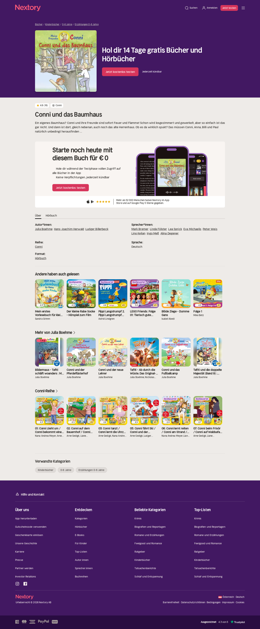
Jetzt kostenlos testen (120, 72)
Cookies (240, 602)
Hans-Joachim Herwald (69, 229)
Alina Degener (170, 233)
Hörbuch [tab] (51, 215)
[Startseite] (98, 8)
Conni (39, 246)
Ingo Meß (153, 233)
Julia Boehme (44, 229)
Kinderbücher (52, 24)
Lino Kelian (138, 233)
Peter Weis (210, 229)
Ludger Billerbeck (96, 229)
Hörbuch (40, 258)
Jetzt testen (229, 8)
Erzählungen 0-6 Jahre (87, 24)
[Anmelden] (210, 8)
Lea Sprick (175, 229)
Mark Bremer (140, 229)
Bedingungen (213, 602)
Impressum (228, 602)
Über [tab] (38, 215)
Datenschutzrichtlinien (193, 602)
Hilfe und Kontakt (29, 494)
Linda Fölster (158, 229)
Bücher (39, 24)
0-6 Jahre (67, 24)
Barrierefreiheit (171, 602)
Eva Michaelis (192, 229)
